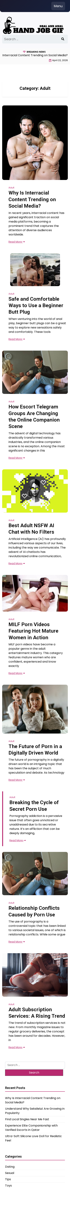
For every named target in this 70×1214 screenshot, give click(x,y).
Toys (8, 1185)
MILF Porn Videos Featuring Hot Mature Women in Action (33, 630)
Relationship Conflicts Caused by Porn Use (34, 911)
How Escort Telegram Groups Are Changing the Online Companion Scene (34, 416)
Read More (17, 242)
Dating (10, 1167)
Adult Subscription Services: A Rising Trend (37, 1013)
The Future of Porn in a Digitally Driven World (35, 749)
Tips (8, 1179)
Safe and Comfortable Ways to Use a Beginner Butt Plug (36, 305)
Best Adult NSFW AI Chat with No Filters (31, 528)
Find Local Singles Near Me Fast (27, 1119)
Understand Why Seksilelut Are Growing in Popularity (35, 1111)
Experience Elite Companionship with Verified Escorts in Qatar (31, 1127)
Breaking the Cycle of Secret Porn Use (34, 805)
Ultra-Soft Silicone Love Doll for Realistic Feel (33, 1138)
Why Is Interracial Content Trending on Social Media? (32, 199)
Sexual (9, 1173)
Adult (11, 187)
